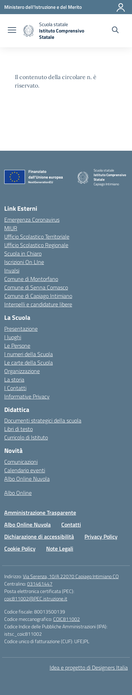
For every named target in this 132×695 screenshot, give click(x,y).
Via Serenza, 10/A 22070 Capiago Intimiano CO (71, 576)
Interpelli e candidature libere (38, 304)
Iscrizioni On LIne (24, 262)
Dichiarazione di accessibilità (39, 536)
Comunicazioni (21, 461)
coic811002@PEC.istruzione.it (35, 598)
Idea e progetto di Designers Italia (89, 667)
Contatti (71, 524)
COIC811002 (66, 619)
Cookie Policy (20, 548)
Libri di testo (18, 429)
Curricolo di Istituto (26, 437)
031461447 (39, 583)
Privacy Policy (101, 536)
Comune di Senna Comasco (36, 287)
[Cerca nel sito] (115, 30)
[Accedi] (121, 7)
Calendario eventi (24, 470)
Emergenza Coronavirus (31, 219)
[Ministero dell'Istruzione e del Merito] (43, 7)
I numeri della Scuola (28, 354)
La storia (14, 379)
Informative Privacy (27, 396)
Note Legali (59, 548)
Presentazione (21, 328)
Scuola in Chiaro (23, 253)
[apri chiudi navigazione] (12, 30)
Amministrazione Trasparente (40, 512)
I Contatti (15, 388)
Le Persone (17, 345)
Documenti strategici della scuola (42, 420)
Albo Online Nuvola (27, 478)
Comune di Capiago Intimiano (38, 296)
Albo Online (18, 493)
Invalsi (11, 270)
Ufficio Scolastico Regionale (36, 245)
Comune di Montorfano (31, 279)
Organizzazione (22, 371)
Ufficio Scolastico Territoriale (36, 236)
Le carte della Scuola (28, 362)
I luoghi (12, 337)
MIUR (10, 228)
